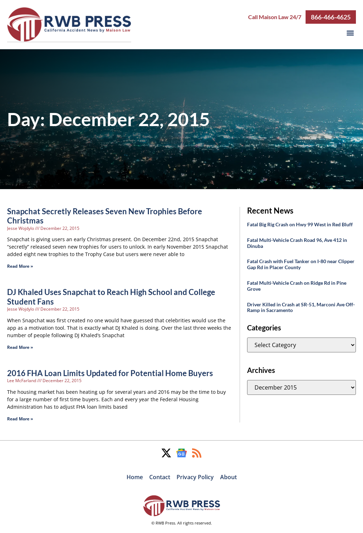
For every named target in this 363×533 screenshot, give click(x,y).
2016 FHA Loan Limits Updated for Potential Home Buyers (110, 373)
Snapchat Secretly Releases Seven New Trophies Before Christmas (104, 215)
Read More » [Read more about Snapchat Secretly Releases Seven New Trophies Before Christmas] (20, 266)
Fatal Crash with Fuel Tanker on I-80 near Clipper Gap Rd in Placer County (300, 264)
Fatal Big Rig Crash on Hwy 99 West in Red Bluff (300, 224)
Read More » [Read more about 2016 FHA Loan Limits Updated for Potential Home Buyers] (20, 418)
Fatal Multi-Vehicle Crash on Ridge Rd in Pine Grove (296, 285)
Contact (159, 477)
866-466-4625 (331, 17)
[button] (350, 33)
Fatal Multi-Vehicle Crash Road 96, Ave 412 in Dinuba (297, 243)
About (228, 477)
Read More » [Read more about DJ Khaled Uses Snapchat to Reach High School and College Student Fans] (20, 347)
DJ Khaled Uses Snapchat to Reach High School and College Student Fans (111, 296)
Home (135, 477)
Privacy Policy (195, 477)
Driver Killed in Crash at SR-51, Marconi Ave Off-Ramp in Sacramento (301, 307)
